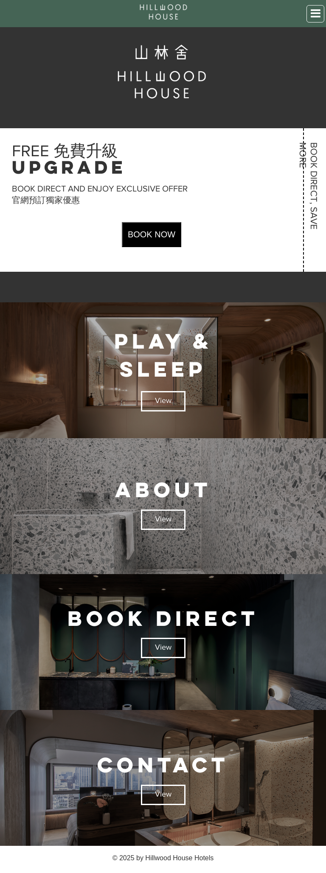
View (163, 401)
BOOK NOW (151, 234)
